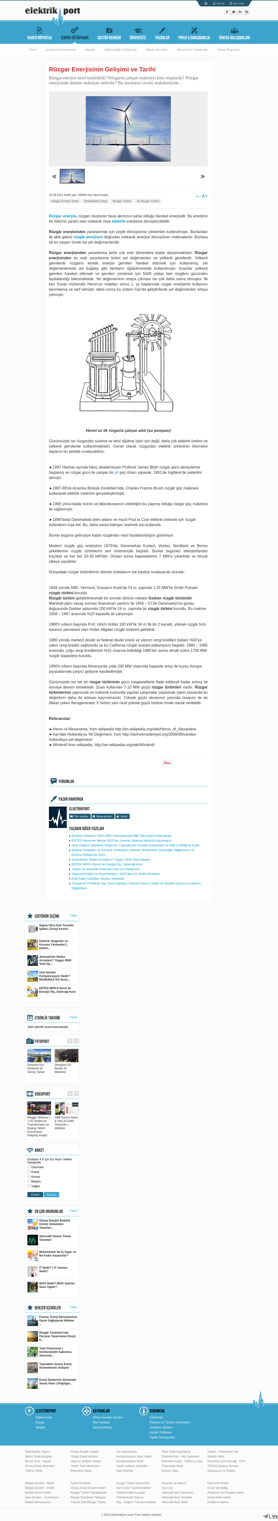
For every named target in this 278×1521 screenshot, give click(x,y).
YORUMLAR (66, 781)
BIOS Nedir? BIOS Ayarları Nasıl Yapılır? (51, 1287)
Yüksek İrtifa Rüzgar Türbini (88, 1502)
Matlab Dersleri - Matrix (39, 1483)
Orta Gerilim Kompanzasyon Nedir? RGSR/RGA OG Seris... (48, 976)
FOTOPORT (42, 1041)
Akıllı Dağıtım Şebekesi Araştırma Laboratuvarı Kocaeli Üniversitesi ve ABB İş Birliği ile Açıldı (135, 845)
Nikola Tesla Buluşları (38, 1456)
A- (197, 196)
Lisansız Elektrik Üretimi (86, 1461)
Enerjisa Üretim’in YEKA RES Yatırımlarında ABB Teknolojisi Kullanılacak (121, 836)
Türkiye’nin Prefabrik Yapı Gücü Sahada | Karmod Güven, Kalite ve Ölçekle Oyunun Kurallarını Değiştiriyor (136, 886)
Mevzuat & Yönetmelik (192, 49)
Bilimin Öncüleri (157, 49)
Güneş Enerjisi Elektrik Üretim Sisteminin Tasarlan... (48, 1224)
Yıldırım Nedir (33, 1470)
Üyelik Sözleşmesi (162, 1437)
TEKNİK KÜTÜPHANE (75, 33)
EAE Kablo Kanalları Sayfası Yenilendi (98, 878)
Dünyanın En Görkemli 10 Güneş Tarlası (39, 1067)
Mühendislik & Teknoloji (121, 49)
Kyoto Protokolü (81, 1483)
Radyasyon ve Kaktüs (221, 1470)
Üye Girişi (238, 3)
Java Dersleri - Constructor (42, 1497)
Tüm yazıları (81, 816)
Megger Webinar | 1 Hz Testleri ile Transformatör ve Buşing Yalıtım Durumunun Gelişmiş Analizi (39, 1124)
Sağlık (35, 1186)
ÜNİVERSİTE (138, 33)
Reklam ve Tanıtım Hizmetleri (170, 1422)
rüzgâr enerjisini (88, 237)
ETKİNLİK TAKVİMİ (47, 1018)
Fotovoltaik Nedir (172, 1466)
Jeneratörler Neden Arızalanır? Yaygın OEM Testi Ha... (49, 960)
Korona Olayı (170, 1470)
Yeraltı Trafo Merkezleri (85, 1466)
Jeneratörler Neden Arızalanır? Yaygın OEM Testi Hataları (111, 859)
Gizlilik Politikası (161, 1432)
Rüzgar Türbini (122, 201)
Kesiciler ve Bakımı (174, 1483)
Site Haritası (101, 1422)
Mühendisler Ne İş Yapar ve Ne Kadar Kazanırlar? (51, 1255)
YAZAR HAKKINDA (70, 799)
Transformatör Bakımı (130, 1497)
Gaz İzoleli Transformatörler (133, 1487)
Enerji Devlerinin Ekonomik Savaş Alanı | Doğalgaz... (51, 1383)
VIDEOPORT (42, 1094)
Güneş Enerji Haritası (84, 1456)
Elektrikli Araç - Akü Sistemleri (181, 1456)
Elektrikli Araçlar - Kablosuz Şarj (182, 1461)
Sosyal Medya (102, 1427)
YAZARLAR (162, 33)
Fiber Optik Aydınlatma (176, 1451)
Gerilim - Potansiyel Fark (223, 1451)
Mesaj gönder (104, 816)
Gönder (35, 1194)
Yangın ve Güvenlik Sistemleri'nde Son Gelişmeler (106, 869)
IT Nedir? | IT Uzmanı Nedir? (47, 1271)
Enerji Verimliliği (217, 1487)
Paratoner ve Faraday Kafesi (225, 1492)
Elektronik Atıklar (81, 1470)
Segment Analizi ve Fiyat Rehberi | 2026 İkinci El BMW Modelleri (116, 874)
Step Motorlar (124, 1470)
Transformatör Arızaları (130, 1492)
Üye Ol (220, 3)
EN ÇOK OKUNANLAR (49, 1211)
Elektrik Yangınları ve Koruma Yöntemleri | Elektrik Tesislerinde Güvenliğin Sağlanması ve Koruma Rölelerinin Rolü (133, 852)
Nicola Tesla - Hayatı (38, 1461)
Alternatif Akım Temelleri (177, 1497)
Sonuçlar (51, 1194)
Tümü (32, 49)
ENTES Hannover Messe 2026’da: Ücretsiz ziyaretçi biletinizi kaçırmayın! (122, 840)
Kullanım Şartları (161, 1427)
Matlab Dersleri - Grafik (39, 1487)
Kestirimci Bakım (218, 1502)
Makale (90, 49)
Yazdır (123, 816)
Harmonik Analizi (218, 1483)
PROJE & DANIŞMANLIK (194, 33)
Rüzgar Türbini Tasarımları (133, 1483)
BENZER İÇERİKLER (48, 1308)
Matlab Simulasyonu (38, 1502)
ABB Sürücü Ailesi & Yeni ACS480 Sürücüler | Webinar (66, 1121)
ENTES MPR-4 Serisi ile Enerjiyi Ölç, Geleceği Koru (107, 864)
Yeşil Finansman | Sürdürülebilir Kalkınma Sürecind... (49, 1352)
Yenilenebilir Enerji (95, 201)
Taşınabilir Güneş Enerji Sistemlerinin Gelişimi (49, 1367)
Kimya (35, 1176)
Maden (36, 1181)
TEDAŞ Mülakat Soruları (223, 1466)
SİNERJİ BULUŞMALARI (234, 33)
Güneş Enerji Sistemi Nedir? (88, 1487)
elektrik (119, 221)
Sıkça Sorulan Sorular (108, 1417)
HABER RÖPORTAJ (39, 33)
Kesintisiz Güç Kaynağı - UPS (226, 1461)
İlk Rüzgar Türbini (148, 201)
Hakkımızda (44, 1417)
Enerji (35, 1172)
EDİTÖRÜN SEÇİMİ (47, 916)
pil (117, 472)
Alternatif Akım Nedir (175, 1502)
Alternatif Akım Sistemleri (177, 1492)
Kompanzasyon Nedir (130, 1461)
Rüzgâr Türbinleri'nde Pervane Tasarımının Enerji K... (51, 1336)
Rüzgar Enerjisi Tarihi (64, 201)
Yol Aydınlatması (126, 1451)
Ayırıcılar (167, 1487)
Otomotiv (37, 1167)
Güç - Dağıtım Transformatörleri (136, 1502)
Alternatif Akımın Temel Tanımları (49, 1240)
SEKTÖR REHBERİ (109, 33)
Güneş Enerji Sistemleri (40, 1466)
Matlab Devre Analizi (38, 1492)
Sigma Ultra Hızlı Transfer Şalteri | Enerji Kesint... (50, 929)
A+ (205, 196)
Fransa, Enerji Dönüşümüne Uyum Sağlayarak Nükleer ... (52, 1320)
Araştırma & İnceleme (61, 49)
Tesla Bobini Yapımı (37, 1451)
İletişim (40, 1427)
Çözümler (156, 1417)
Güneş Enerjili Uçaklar (85, 1451)
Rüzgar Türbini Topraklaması (89, 1492)
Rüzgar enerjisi (62, 216)
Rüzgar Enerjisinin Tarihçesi (88, 1497)
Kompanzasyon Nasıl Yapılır (134, 1456)
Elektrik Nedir (215, 1456)
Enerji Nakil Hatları (219, 1497)
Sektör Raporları (228, 49)
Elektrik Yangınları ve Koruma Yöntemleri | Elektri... (47, 944)
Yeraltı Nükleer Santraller (132, 1466)
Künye (40, 1422)
